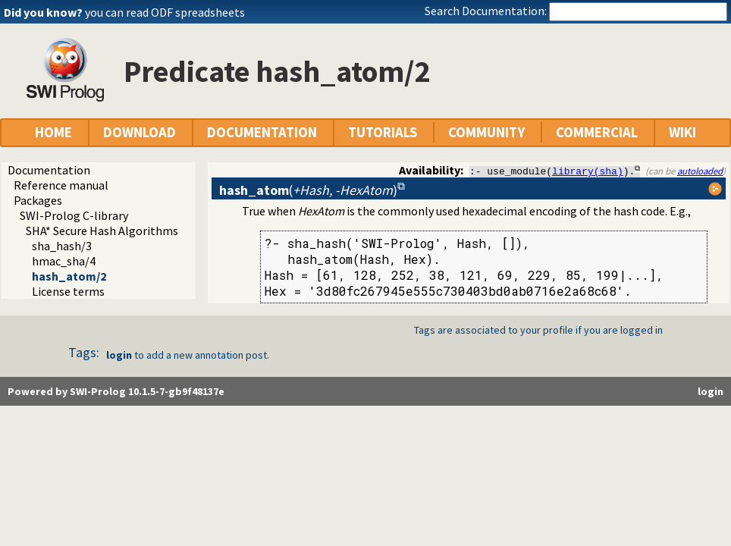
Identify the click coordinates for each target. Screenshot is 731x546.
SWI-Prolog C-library (74, 215)
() (308, 190)
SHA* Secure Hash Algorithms (102, 230)
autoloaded (700, 171)
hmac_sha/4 (64, 260)
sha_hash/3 (62, 245)
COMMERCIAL (597, 132)
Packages (38, 200)
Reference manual (61, 185)
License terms (68, 291)
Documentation (49, 169)
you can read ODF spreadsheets (165, 12)
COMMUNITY (486, 132)
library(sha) (587, 170)
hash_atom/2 (69, 276)
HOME (53, 132)
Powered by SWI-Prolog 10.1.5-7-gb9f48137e (116, 391)
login (119, 355)
